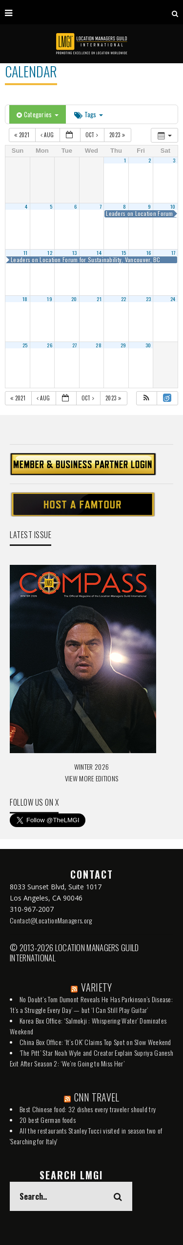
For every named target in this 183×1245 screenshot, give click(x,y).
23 (148, 299)
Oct (92, 135)
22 (123, 299)
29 (123, 345)
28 (99, 345)
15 (124, 252)
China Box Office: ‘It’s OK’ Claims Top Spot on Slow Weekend (95, 1042)
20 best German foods (48, 1120)
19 (49, 299)
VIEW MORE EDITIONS (91, 778)
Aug (48, 135)
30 (148, 345)
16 (148, 252)
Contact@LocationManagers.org (51, 920)
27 (74, 345)
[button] (146, 398)
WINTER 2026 (91, 766)
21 (99, 299)
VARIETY (96, 987)
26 (49, 345)
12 (49, 252)
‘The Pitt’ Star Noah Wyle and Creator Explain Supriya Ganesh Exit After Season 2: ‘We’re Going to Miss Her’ (91, 1057)
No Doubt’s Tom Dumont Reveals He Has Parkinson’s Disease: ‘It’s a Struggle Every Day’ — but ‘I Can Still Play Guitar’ (91, 1004)
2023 (117, 135)
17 (173, 252)
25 (25, 345)
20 (74, 299)
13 (74, 252)
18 (25, 299)
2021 (22, 135)
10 (173, 206)
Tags (88, 114)
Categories (38, 114)
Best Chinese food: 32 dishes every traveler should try (88, 1109)
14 (99, 252)
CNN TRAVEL (97, 1097)
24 (173, 299)
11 (25, 252)
